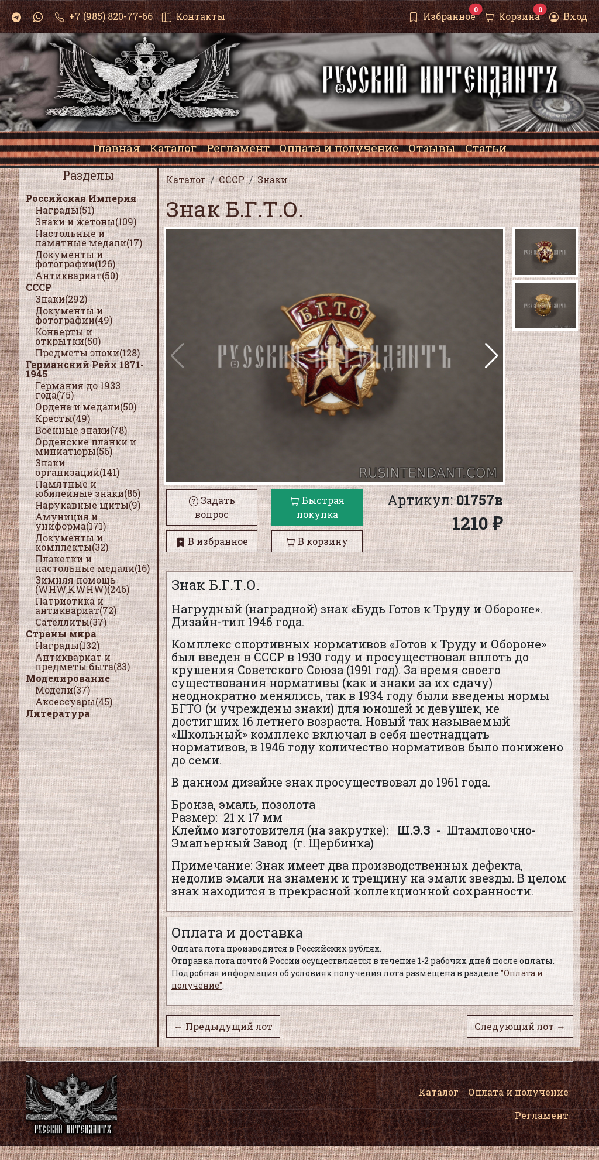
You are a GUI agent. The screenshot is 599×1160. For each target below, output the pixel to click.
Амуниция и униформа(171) (70, 521)
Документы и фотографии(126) (75, 259)
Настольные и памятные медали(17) (88, 238)
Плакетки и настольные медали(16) (92, 563)
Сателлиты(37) (70, 622)
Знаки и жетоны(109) (85, 221)
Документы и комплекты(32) (71, 542)
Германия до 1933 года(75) (78, 390)
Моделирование (68, 678)
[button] (492, 356)
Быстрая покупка (317, 507)
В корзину (317, 541)
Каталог (439, 1092)
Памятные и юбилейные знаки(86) (87, 488)
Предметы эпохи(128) (87, 352)
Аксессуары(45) (73, 701)
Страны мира (61, 633)
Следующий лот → (520, 1026)
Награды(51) (64, 210)
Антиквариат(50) (76, 275)
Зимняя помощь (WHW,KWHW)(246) (82, 584)
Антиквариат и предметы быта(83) (82, 661)
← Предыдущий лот (223, 1026)
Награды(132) (67, 645)
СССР (38, 287)
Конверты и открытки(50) (68, 336)
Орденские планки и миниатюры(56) (85, 446)
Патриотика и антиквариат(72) (75, 605)
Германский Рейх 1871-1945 (85, 369)
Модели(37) (62, 690)
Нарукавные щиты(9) (87, 505)
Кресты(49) (62, 418)
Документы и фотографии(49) (73, 315)
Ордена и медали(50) (85, 406)
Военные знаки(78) (81, 430)
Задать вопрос (212, 507)
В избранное (212, 541)
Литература (58, 713)
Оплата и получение (518, 1092)
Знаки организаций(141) (77, 467)
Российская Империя (81, 198)
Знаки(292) (61, 299)
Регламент (542, 1115)
